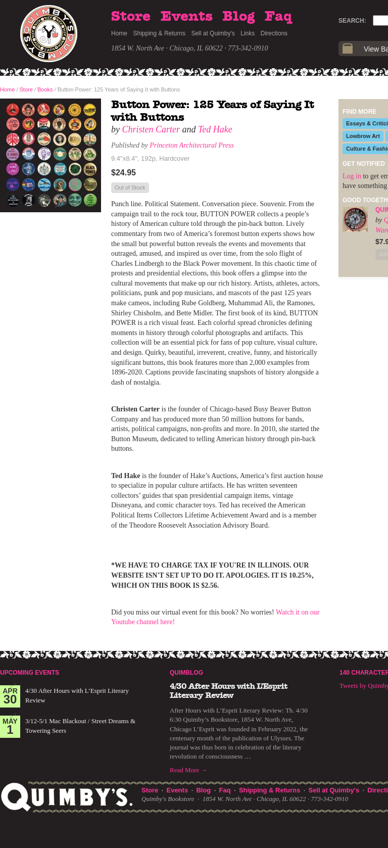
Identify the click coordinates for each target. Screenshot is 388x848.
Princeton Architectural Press (192, 145)
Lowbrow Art (363, 136)
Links (247, 33)
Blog (238, 17)
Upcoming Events (29, 672)
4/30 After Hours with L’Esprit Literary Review (228, 690)
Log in (352, 176)
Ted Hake (215, 129)
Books (45, 89)
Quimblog (186, 672)
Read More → (188, 770)
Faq (278, 17)
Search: (352, 20)
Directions (274, 33)
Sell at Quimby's (212, 33)
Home (119, 33)
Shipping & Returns (159, 33)
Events (187, 17)
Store (131, 17)
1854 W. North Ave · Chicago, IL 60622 (167, 48)
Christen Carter (151, 129)
